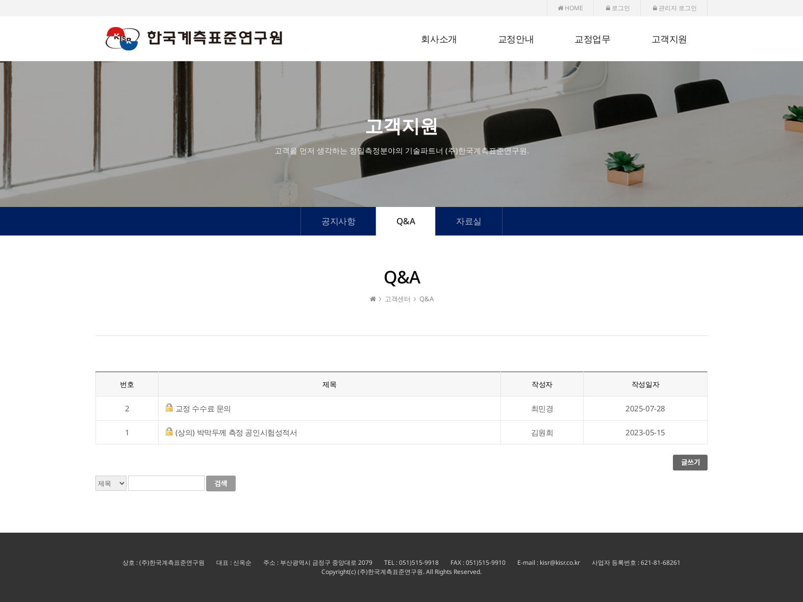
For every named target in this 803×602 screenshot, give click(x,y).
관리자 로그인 (675, 8)
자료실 (469, 221)
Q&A (405, 221)
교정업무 (592, 39)
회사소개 (439, 39)
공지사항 (338, 221)
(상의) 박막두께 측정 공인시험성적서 (236, 432)
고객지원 (669, 39)
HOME (570, 8)
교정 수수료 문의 (203, 408)
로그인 (618, 8)
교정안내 (516, 39)
